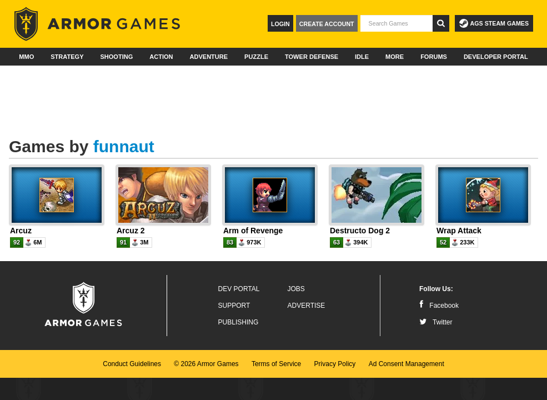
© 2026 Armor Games (206, 364)
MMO (26, 56)
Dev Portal (239, 289)
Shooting (116, 56)
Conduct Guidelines (132, 364)
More (394, 56)
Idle (362, 56)
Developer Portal (496, 56)
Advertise (306, 305)
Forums (433, 56)
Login (280, 24)
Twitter (435, 322)
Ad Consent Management (406, 364)
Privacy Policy (335, 364)
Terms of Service (276, 364)
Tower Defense (311, 56)
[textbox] (396, 23)
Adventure (208, 56)
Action (161, 56)
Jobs (296, 289)
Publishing (238, 322)
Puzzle (256, 56)
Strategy (67, 56)
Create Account (326, 24)
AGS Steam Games (494, 23)
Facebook (439, 305)
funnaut (123, 146)
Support (234, 305)
